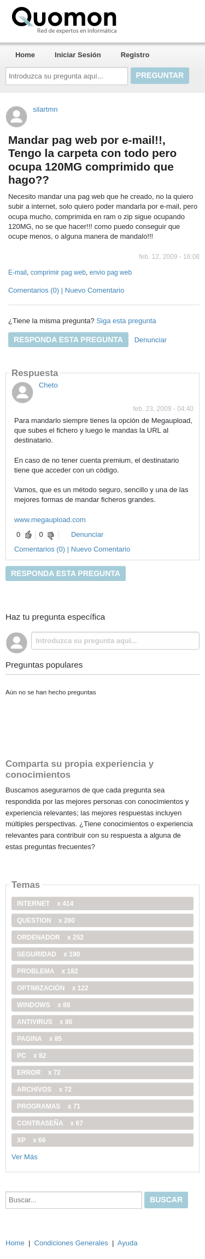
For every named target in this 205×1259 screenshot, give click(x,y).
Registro (135, 55)
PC (31, 1056)
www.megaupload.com (50, 520)
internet (45, 903)
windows (43, 1005)
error (39, 1072)
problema (47, 971)
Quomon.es (99, 19)
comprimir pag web (58, 272)
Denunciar (150, 340)
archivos (44, 1089)
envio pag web (111, 272)
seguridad (48, 954)
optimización (53, 988)
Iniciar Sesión (78, 55)
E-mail (17, 272)
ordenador (50, 937)
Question (46, 920)
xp (31, 1140)
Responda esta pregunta (68, 339)
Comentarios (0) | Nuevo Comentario (66, 290)
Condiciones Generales (71, 1243)
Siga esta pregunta (126, 321)
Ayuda (128, 1243)
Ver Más (24, 1157)
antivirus (44, 1022)
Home (25, 55)
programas (48, 1106)
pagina (39, 1039)
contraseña (50, 1123)
